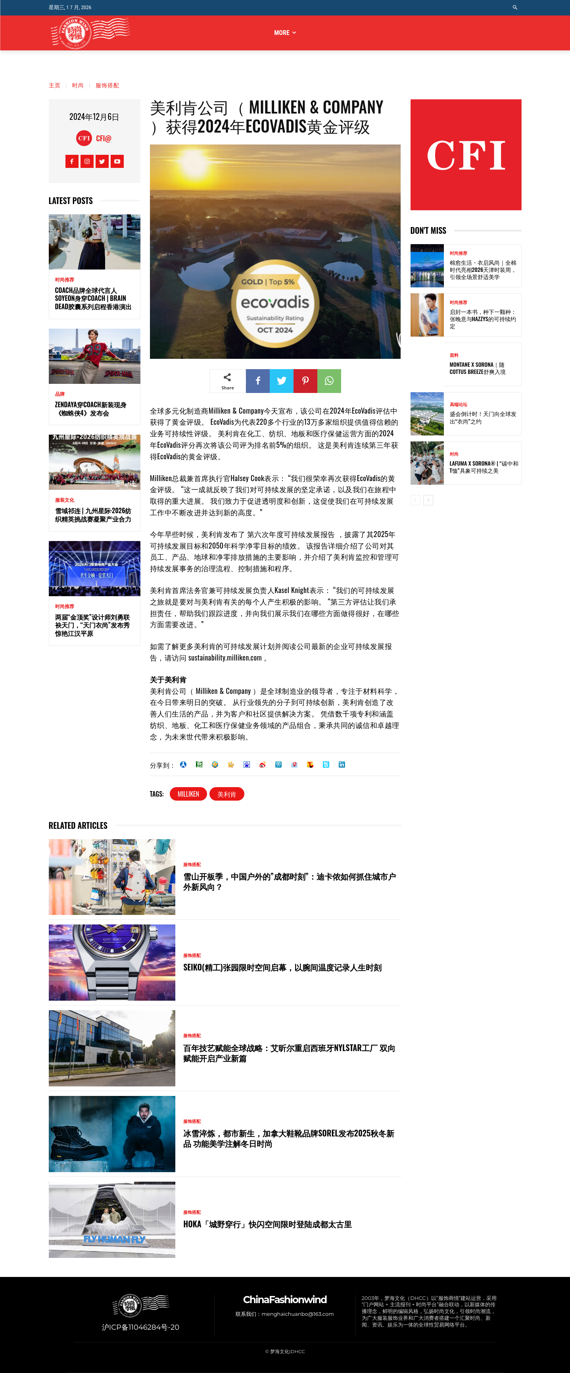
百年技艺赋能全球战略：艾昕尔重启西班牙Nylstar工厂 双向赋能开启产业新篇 (289, 1053)
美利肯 (226, 794)
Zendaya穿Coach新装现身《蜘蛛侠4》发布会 (91, 409)
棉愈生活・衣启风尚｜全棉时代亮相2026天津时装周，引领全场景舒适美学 (483, 269)
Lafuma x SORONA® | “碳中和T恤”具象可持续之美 (484, 466)
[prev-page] (415, 500)
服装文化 (64, 500)
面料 (454, 355)
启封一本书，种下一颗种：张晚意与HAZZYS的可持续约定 (483, 318)
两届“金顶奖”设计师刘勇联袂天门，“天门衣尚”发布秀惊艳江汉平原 (92, 625)
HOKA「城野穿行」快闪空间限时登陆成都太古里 (267, 1224)
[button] (515, 8)
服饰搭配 (107, 85)
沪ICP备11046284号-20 (140, 1327)
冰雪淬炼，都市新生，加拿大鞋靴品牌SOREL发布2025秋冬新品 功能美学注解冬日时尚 (288, 1138)
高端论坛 (458, 404)
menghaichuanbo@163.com (297, 1315)
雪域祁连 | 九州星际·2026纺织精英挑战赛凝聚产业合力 (93, 515)
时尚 (78, 85)
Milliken (188, 794)
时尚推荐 (64, 279)
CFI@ (103, 138)
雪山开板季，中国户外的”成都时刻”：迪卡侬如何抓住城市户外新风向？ (289, 881)
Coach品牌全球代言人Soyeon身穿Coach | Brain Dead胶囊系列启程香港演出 (93, 298)
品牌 (60, 394)
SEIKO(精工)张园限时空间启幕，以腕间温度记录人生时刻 (282, 967)
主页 (55, 85)
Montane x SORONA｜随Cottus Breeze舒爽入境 (478, 368)
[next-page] (428, 500)
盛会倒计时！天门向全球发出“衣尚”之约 (483, 417)
